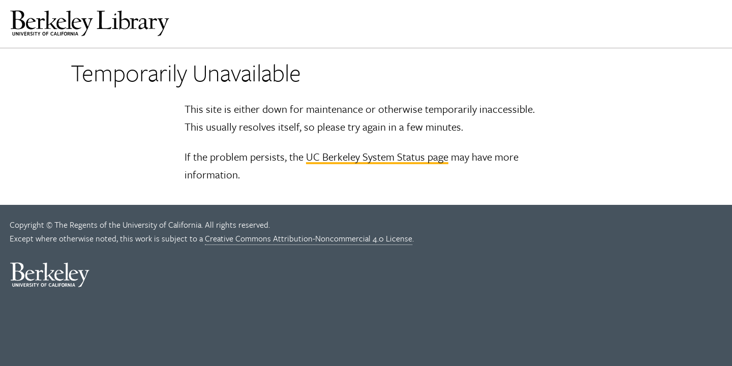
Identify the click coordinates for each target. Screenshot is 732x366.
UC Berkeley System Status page (377, 156)
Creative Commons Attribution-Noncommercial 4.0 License (308, 238)
